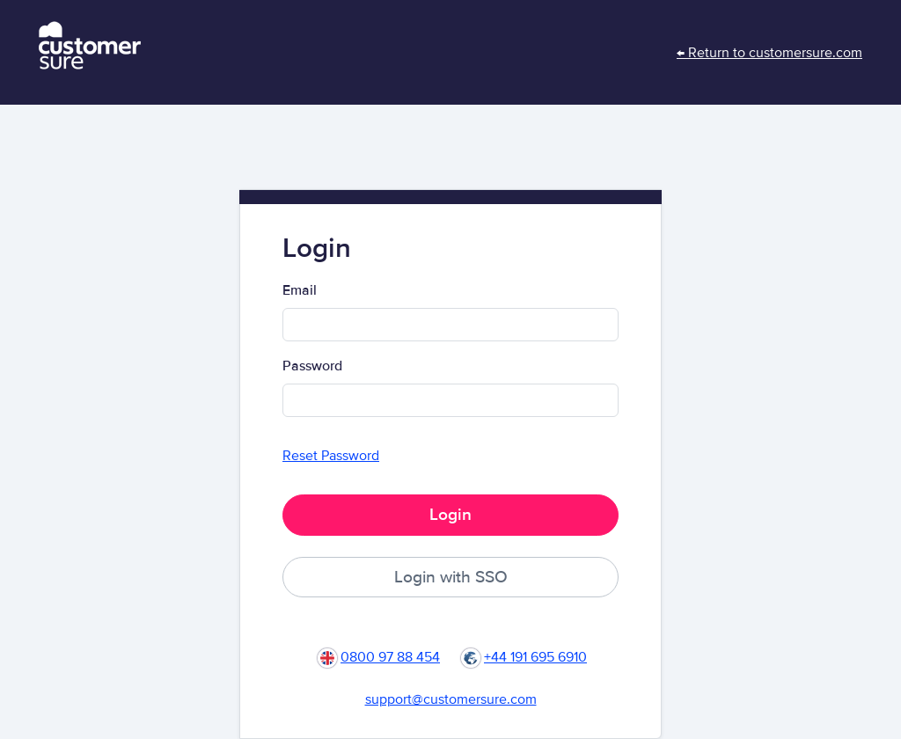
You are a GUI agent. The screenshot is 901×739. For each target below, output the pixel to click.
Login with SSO (451, 577)
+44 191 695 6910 (535, 657)
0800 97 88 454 (390, 657)
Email (299, 290)
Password (312, 366)
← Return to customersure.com (769, 53)
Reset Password (330, 456)
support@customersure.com (451, 699)
